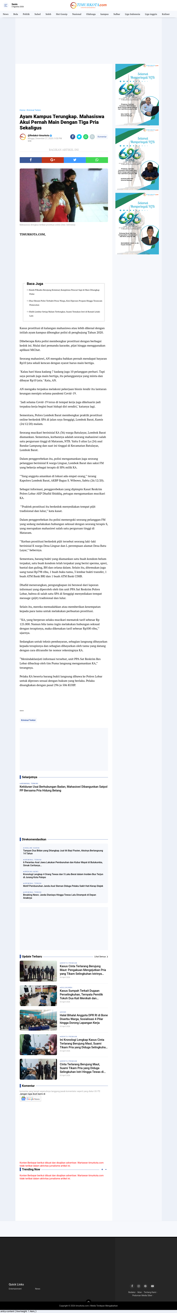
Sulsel (38, 14)
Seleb (48, 14)
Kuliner (166, 14)
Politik (26, 14)
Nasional (76, 14)
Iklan (139, 1292)
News (5, 14)
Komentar (102, 137)
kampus (105, 14)
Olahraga (91, 14)
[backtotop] (88, 1302)
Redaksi (131, 1292)
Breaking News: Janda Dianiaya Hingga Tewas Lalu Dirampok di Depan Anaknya (59, 896)
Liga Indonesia (132, 14)
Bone (63, 1012)
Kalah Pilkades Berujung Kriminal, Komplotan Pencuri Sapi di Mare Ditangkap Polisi (64, 291)
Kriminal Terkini (28, 720)
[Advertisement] (88, 40)
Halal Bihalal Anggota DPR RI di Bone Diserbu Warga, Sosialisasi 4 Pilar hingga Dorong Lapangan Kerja (84, 1019)
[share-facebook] (72, 136)
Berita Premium (69, 963)
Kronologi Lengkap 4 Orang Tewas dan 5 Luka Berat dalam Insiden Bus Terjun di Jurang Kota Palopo (63, 876)
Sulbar (117, 14)
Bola (15, 14)
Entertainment (15, 1289)
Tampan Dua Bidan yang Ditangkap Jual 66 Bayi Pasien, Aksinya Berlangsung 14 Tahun (63, 852)
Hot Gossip (61, 14)
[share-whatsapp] (85, 136)
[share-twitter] (79, 136)
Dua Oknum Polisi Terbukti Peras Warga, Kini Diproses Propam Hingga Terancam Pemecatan (65, 302)
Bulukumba (67, 987)
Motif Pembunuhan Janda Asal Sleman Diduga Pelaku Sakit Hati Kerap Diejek (63, 886)
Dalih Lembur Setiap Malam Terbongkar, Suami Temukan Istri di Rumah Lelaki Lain (64, 313)
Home (22, 110)
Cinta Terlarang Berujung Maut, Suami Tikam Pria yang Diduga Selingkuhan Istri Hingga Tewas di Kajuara (82, 1068)
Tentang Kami (150, 1292)
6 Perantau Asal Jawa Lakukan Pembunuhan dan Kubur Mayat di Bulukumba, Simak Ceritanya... (63, 864)
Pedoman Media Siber (142, 1295)
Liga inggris (151, 14)
